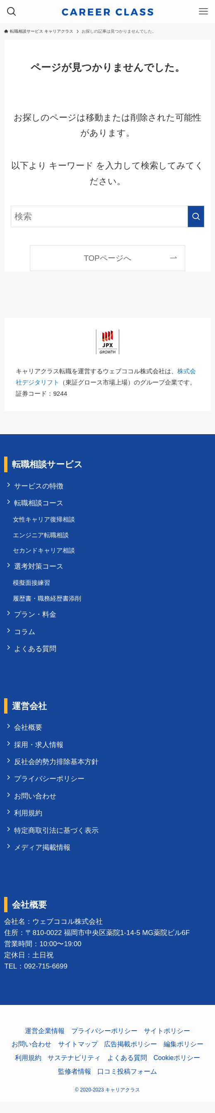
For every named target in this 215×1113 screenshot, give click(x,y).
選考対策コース (39, 570)
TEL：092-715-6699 (35, 977)
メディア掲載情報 (43, 858)
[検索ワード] (107, 216)
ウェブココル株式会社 (67, 933)
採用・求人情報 (39, 752)
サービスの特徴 (39, 486)
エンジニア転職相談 (42, 537)
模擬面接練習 (32, 586)
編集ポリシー (183, 1055)
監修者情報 (74, 1082)
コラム (25, 637)
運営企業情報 (45, 1041)
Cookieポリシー (177, 1068)
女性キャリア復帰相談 (45, 520)
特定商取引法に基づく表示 (57, 840)
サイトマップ (78, 1055)
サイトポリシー (167, 1041)
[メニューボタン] (203, 11)
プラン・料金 (36, 619)
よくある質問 (36, 655)
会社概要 (29, 734)
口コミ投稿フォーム (127, 1082)
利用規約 (29, 823)
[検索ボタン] (11, 11)
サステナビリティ (74, 1068)
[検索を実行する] (196, 216)
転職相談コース (39, 504)
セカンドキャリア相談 (45, 552)
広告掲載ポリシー (130, 1055)
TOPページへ (107, 258)
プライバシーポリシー (50, 787)
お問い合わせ (36, 805)
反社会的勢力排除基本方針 (57, 770)
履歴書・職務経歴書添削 (48, 602)
